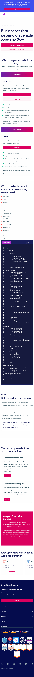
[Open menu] (31, 14)
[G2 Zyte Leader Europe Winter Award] (29, 640)
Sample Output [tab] (6, 242)
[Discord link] (32, 664)
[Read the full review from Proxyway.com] (24, 632)
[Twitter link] (2, 664)
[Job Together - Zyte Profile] (15, 640)
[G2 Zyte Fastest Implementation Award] (4, 647)
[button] (28, 243)
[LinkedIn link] (26, 664)
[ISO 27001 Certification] (22, 640)
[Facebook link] (8, 664)
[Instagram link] (14, 664)
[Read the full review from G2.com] (4, 632)
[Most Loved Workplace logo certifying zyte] (10, 640)
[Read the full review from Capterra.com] (14, 632)
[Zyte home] (4, 14)
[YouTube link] (20, 664)
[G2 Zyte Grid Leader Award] (11, 647)
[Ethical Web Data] (4, 640)
